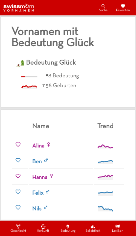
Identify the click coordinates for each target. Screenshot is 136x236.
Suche (103, 7)
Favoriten (123, 7)
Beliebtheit (93, 228)
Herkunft (43, 228)
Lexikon (117, 228)
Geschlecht (18, 228)
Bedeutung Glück (51, 63)
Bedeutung (68, 228)
